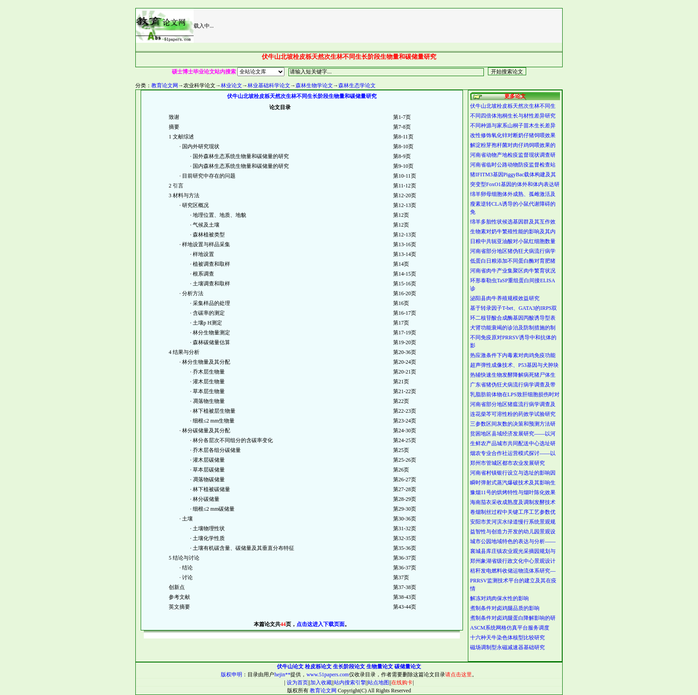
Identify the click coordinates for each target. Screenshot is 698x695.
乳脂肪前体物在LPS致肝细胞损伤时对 (515, 394)
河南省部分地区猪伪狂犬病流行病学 (513, 251)
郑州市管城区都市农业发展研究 (507, 463)
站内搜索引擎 (350, 682)
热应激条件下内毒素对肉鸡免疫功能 (513, 355)
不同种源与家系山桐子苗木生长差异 (513, 125)
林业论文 (231, 85)
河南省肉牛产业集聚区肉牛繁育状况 (513, 271)
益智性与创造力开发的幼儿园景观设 (513, 531)
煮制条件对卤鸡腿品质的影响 (505, 608)
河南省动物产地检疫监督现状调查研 (513, 155)
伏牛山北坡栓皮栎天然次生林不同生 (513, 106)
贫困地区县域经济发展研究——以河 (513, 434)
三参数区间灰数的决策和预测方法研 (513, 424)
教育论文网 (164, 85)
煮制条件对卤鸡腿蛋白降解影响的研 (513, 618)
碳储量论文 (407, 666)
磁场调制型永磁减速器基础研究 (507, 647)
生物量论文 (379, 666)
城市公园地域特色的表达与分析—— (513, 541)
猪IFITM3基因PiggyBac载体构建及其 (513, 174)
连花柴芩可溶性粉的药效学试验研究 (513, 414)
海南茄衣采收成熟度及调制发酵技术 (513, 502)
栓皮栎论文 (318, 666)
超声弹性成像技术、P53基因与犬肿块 (514, 365)
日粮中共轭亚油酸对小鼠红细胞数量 (513, 241)
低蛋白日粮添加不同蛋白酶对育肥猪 (513, 261)
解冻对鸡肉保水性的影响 (499, 598)
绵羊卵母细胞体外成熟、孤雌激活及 (513, 194)
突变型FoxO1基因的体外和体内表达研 (515, 184)
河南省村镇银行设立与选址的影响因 (513, 473)
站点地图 (378, 682)
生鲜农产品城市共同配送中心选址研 (513, 443)
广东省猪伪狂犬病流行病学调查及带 (513, 385)
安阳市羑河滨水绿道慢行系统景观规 (513, 522)
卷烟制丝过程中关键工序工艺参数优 (513, 512)
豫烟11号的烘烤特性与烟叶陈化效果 (513, 492)
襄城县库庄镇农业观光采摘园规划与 (513, 551)
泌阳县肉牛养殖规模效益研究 (505, 298)
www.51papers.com (327, 674)
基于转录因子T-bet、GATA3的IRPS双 (513, 308)
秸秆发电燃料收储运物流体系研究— (513, 571)
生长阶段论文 (349, 666)
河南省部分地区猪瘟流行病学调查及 (513, 404)
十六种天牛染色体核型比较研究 (507, 637)
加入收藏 (321, 682)
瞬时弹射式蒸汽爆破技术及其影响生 (513, 483)
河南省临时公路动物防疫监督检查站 (513, 165)
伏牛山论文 (290, 666)
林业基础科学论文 (269, 85)
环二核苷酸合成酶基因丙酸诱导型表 (513, 318)
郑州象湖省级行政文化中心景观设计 (513, 561)
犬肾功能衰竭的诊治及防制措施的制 (513, 328)
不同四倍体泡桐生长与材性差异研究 (513, 116)
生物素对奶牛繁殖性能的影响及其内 (513, 231)
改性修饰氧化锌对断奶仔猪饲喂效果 (513, 135)
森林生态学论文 (357, 85)
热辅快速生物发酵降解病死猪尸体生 (513, 375)
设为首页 (296, 682)
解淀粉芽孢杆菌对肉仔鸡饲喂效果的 (513, 145)
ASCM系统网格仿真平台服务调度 (509, 628)
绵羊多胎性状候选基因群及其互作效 (513, 222)
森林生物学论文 (314, 85)
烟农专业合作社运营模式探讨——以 (513, 453)
